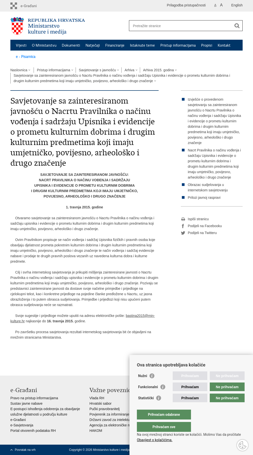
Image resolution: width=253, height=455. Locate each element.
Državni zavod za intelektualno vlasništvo (120, 420)
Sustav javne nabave (26, 403)
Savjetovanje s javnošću (97, 70)
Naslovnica (18, 70)
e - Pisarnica (25, 57)
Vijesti (21, 45)
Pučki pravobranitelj (104, 409)
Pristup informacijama (178, 45)
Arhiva (129, 70)
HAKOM (95, 431)
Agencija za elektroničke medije (113, 425)
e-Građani (18, 420)
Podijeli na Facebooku (201, 226)
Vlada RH (96, 398)
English (237, 5)
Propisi (206, 45)
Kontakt (224, 45)
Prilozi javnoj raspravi (204, 198)
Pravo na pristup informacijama (34, 398)
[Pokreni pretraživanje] (237, 26)
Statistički (146, 408)
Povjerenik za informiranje (109, 414)
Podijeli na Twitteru (199, 233)
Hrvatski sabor (100, 403)
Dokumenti (71, 45)
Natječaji (92, 45)
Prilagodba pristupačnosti (186, 5)
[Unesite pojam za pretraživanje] (180, 26)
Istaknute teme (142, 45)
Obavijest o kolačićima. (154, 440)
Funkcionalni (148, 397)
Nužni (142, 386)
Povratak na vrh (25, 450)
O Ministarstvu (44, 45)
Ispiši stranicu (195, 219)
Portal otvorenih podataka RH (33, 431)
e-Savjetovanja (21, 425)
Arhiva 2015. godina (158, 70)
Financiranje (115, 45)
